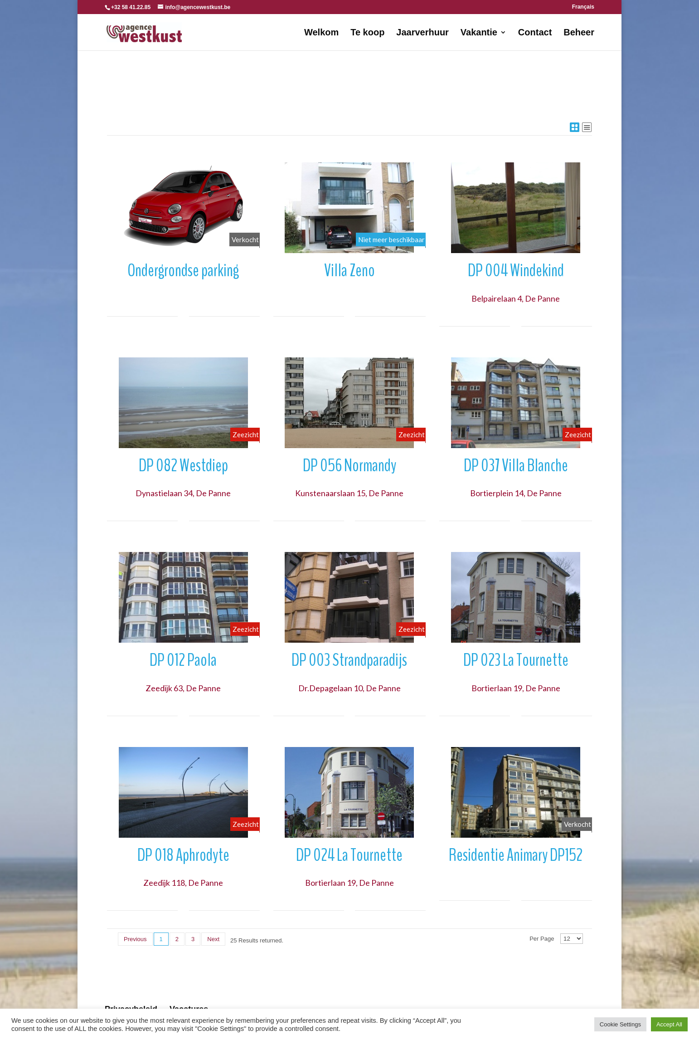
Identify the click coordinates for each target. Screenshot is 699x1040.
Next (213, 939)
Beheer (578, 33)
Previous (135, 939)
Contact (535, 33)
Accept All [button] (669, 1024)
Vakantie (479, 33)
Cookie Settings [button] (620, 1024)
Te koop (367, 33)
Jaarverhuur (422, 33)
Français (583, 7)
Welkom (321, 33)
